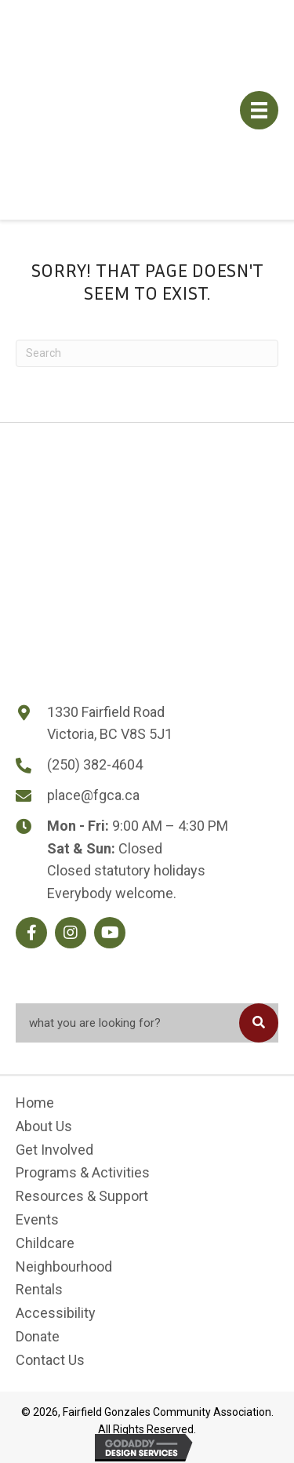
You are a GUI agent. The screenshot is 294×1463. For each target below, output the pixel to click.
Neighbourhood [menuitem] (64, 1266)
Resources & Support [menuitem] (82, 1196)
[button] (31, 932)
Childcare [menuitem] (45, 1243)
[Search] (147, 353)
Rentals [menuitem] (39, 1289)
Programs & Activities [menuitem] (83, 1172)
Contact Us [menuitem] (50, 1360)
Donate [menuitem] (38, 1336)
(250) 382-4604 (95, 764)
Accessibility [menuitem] (56, 1313)
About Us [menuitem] (44, 1126)
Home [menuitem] (35, 1102)
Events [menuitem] (37, 1219)
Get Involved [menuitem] (54, 1149)
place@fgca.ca (93, 795)
